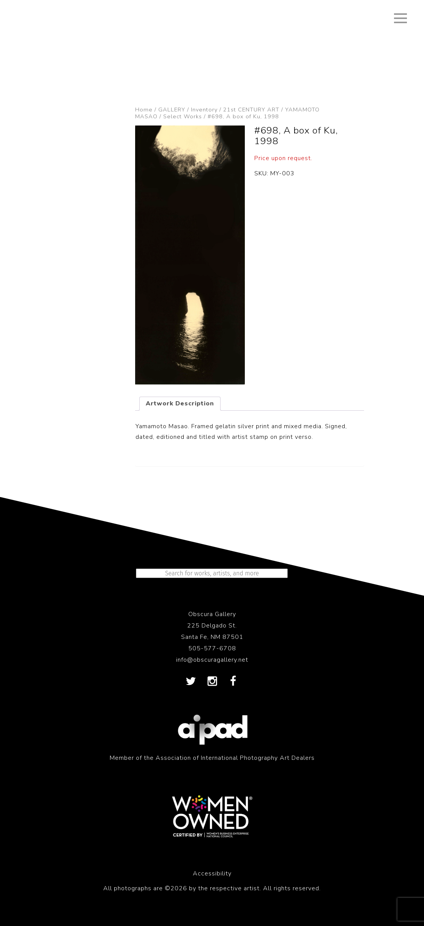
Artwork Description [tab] (180, 403)
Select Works (182, 116)
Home (144, 109)
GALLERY (171, 109)
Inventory (204, 109)
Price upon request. (283, 158)
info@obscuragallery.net (212, 660)
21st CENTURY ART (251, 109)
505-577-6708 (212, 648)
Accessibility (212, 873)
